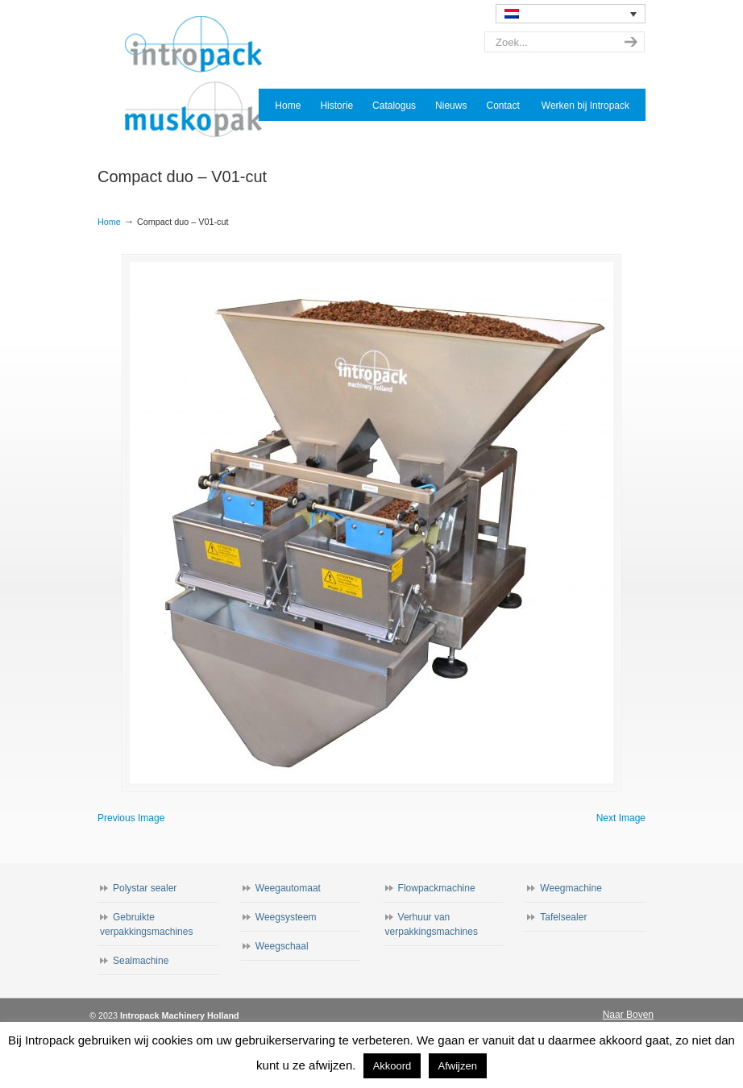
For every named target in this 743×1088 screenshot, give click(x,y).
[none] (570, 13)
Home (109, 221)
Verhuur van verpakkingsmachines (431, 924)
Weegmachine (571, 888)
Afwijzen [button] (457, 1066)
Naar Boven (628, 1014)
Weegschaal (282, 946)
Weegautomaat (288, 888)
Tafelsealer (563, 917)
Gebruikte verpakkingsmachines (146, 924)
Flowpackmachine (436, 888)
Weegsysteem (286, 917)
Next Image (620, 818)
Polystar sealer (144, 888)
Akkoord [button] (392, 1066)
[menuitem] (570, 13)
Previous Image (131, 818)
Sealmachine (140, 960)
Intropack (201, 77)
